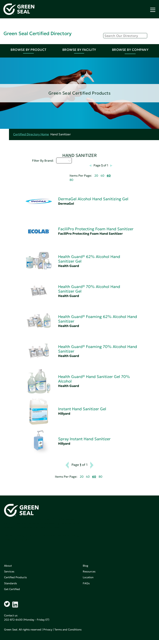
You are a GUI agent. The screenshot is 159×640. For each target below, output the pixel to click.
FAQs (86, 583)
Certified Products (15, 577)
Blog (85, 565)
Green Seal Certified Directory (37, 33)
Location (88, 577)
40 (102, 176)
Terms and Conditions (68, 629)
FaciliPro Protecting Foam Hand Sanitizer (95, 229)
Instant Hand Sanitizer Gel (82, 409)
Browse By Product (28, 50)
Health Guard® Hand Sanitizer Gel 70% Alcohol (94, 379)
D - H (64, 160)
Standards (10, 583)
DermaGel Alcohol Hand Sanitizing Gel (93, 199)
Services (9, 571)
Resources (89, 571)
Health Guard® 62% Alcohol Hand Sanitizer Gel (89, 259)
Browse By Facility (79, 50)
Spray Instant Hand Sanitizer (84, 439)
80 (71, 180)
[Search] (125, 35)
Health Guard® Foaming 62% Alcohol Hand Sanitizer (97, 319)
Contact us (10, 615)
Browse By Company (130, 50)
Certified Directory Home (31, 134)
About (8, 565)
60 (109, 176)
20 (96, 176)
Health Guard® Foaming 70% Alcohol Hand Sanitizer (97, 349)
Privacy (47, 629)
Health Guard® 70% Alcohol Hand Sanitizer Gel (89, 289)
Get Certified (12, 589)
